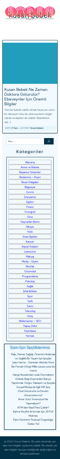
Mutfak (30, 266)
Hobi (30, 231)
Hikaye (30, 226)
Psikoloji (30, 281)
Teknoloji (30, 311)
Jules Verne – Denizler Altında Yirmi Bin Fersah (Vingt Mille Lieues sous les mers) (33, 366)
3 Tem (14, 128)
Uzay (30, 316)
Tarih (30, 301)
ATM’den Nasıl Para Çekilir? (33, 407)
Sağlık (30, 286)
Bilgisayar (30, 187)
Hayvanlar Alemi (30, 221)
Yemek (30, 335)
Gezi (30, 216)
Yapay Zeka (30, 325)
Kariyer (30, 241)
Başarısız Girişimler (30, 172)
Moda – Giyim (30, 261)
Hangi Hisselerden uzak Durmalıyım (33, 374)
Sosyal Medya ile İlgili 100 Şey (33, 387)
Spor (30, 296)
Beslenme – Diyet (30, 177)
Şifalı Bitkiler (30, 291)
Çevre (30, 192)
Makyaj (30, 256)
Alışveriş (30, 162)
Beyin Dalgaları (30, 182)
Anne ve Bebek (30, 167)
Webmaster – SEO (30, 321)
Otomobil (30, 271)
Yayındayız (30, 330)
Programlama (30, 276)
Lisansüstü (30, 251)
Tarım (30, 306)
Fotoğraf (30, 211)
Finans (30, 206)
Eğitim (30, 202)
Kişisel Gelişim (30, 246)
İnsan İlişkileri (30, 236)
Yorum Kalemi (36, 128)
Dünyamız (30, 197)
